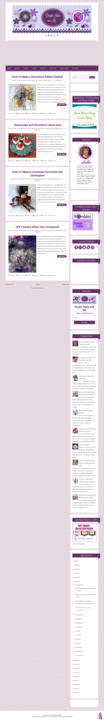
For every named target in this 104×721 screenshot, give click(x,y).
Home (9, 68)
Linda (38, 716)
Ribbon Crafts (48, 80)
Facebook (20, 113)
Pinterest (52, 113)
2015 (75, 680)
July (77, 631)
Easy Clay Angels (84, 445)
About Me (17, 68)
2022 (75, 577)
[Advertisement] (52, 53)
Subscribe (84, 322)
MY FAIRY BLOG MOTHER (65, 716)
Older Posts (65, 284)
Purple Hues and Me (56, 715)
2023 (75, 573)
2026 (75, 561)
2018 (75, 668)
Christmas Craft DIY (39, 230)
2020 (75, 660)
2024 (75, 569)
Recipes (34, 68)
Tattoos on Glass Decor (86, 479)
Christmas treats (57, 128)
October (78, 619)
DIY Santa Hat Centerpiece (53, 179)
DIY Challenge (50, 230)
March (78, 647)
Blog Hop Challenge (39, 128)
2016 (75, 676)
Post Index (75, 68)
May (77, 639)
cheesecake (48, 128)
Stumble (44, 113)
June (77, 635)
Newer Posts (10, 284)
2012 (75, 692)
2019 (75, 664)
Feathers (40, 80)
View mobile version (37, 288)
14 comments (58, 80)
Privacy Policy (64, 68)
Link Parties (52, 68)
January (78, 655)
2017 (75, 672)
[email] (84, 317)
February (78, 651)
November (79, 615)
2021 (75, 581)
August (78, 627)
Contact (26, 68)
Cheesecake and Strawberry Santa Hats (37, 125)
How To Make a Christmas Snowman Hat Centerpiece (37, 173)
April (77, 643)
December (79, 585)
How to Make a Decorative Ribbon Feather (37, 76)
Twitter (28, 113)
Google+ (36, 113)
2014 (75, 684)
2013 (75, 688)
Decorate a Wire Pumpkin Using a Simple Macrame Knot (87, 463)
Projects (43, 68)
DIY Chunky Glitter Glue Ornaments (37, 227)
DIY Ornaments (58, 230)
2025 (75, 565)
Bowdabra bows (40, 179)
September (79, 623)
